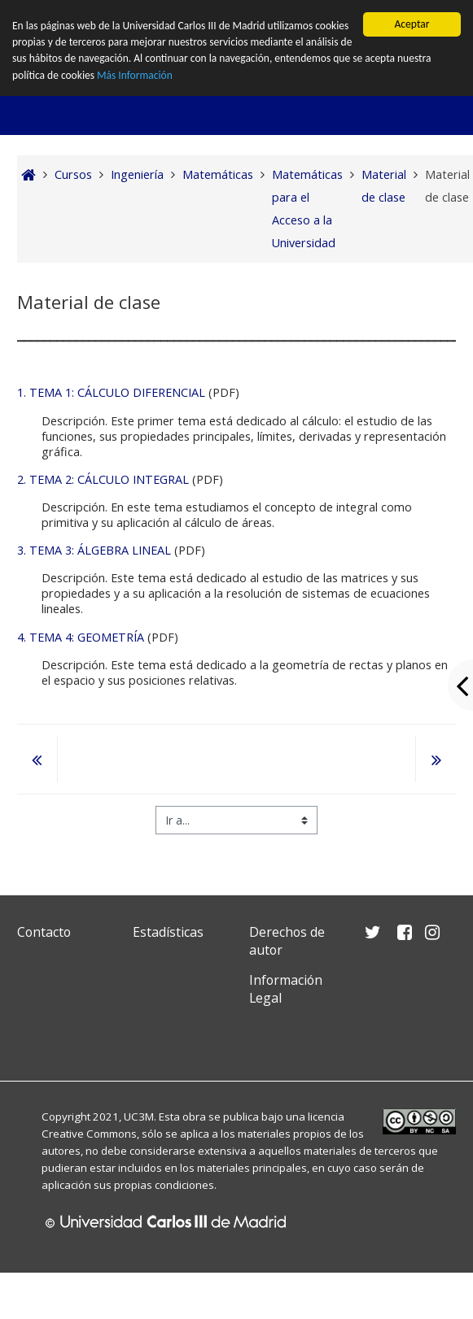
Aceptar (411, 24)
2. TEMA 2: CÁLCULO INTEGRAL (103, 479)
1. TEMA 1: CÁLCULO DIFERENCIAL (111, 392)
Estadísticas (168, 932)
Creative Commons (89, 1133)
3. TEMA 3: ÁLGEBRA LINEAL (94, 550)
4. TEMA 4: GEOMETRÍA (80, 637)
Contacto (44, 932)
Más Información (135, 75)
